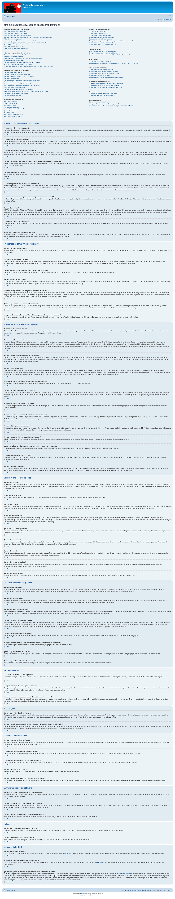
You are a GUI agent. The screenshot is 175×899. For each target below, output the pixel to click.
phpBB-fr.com (91, 895)
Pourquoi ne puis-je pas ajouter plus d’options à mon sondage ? (22, 80)
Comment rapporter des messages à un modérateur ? (19, 89)
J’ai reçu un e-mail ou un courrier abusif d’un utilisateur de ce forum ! (109, 55)
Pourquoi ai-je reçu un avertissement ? (15, 87)
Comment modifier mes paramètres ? (15, 55)
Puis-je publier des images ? (12, 107)
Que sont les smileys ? (10, 105)
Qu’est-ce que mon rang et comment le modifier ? (18, 64)
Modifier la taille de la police (169, 15)
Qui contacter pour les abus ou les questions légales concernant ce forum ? (111, 105)
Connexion (168, 19)
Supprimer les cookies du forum (141, 890)
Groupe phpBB (67, 853)
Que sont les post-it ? (10, 112)
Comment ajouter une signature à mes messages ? (19, 76)
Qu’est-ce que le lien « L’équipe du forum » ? (102, 44)
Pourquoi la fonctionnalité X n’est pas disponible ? (104, 104)
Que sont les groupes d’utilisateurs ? (100, 35)
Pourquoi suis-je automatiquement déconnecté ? (18, 35)
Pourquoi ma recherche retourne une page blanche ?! (105, 73)
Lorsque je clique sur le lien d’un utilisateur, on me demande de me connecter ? (29, 66)
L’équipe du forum (125, 890)
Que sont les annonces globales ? (14, 109)
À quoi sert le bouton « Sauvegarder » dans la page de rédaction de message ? (27, 91)
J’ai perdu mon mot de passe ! (13, 39)
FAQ (161, 19)
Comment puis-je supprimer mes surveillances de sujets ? (106, 87)
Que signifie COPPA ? (10, 44)
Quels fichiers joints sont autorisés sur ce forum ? (103, 93)
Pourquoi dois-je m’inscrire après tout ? (15, 33)
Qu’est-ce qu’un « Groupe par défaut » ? (101, 43)
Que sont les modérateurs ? (97, 33)
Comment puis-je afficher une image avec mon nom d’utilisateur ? (23, 62)
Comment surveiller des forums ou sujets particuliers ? (105, 85)
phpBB (82, 893)
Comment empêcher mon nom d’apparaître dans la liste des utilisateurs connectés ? (28, 37)
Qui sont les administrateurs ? (98, 31)
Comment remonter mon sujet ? (13, 95)
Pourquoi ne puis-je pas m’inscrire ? (14, 46)
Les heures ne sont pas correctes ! (14, 56)
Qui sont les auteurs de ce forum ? (99, 102)
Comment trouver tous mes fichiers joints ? (101, 95)
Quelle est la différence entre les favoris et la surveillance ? (106, 83)
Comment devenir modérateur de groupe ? (101, 39)
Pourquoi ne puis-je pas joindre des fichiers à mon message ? (22, 85)
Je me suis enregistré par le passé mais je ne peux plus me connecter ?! (25, 43)
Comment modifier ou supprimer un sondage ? (17, 82)
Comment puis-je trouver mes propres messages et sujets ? (107, 77)
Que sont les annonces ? (11, 111)
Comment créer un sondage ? (12, 78)
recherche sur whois (125, 874)
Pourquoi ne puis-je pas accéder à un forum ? (17, 84)
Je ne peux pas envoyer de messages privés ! (102, 51)
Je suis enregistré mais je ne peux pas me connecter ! (20, 41)
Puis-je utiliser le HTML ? (11, 103)
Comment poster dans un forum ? (14, 72)
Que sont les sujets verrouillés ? (13, 114)
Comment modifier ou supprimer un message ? (17, 74)
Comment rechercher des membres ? (100, 75)
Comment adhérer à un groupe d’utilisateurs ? (102, 37)
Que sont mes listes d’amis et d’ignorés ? (101, 61)
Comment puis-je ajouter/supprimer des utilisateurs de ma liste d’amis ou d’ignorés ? (114, 63)
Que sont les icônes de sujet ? (13, 116)
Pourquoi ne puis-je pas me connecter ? (15, 31)
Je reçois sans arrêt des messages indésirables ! (103, 53)
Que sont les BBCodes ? (11, 101)
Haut (7, 134)
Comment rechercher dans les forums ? (101, 69)
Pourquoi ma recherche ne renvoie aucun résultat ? (104, 71)
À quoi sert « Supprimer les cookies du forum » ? (18, 48)
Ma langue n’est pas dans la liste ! (14, 60)
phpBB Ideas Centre (101, 862)
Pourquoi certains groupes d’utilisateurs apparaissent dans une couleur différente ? (113, 41)
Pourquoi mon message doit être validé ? (16, 93)
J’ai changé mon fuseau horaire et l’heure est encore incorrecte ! (23, 58)
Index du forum (10, 16)
